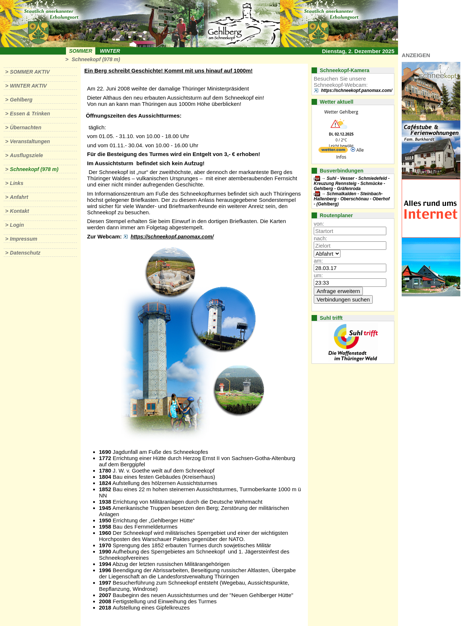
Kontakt (19, 211)
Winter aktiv (28, 86)
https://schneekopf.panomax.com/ (171, 237)
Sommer (80, 51)
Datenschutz (25, 253)
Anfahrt (19, 197)
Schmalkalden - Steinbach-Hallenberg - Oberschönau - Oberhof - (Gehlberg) (352, 199)
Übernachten (25, 127)
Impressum (23, 239)
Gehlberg (21, 100)
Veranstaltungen (30, 141)
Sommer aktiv (29, 72)
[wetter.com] (333, 151)
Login (17, 225)
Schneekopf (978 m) (95, 59)
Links (16, 183)
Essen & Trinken (30, 113)
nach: (320, 238)
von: (319, 224)
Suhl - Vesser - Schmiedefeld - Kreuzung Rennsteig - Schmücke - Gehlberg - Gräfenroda (352, 183)
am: (318, 261)
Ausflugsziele (26, 155)
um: (318, 275)
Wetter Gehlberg (341, 112)
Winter (110, 51)
